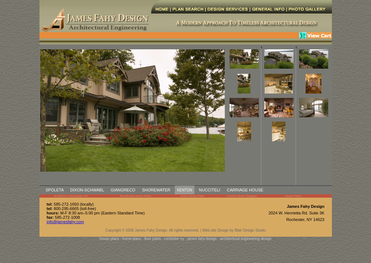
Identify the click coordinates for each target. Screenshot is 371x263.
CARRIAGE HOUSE (245, 190)
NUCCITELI (209, 190)
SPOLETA (55, 190)
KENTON (184, 190)
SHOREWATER (156, 190)
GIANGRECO (123, 190)
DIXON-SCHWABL (87, 190)
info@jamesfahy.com (65, 222)
